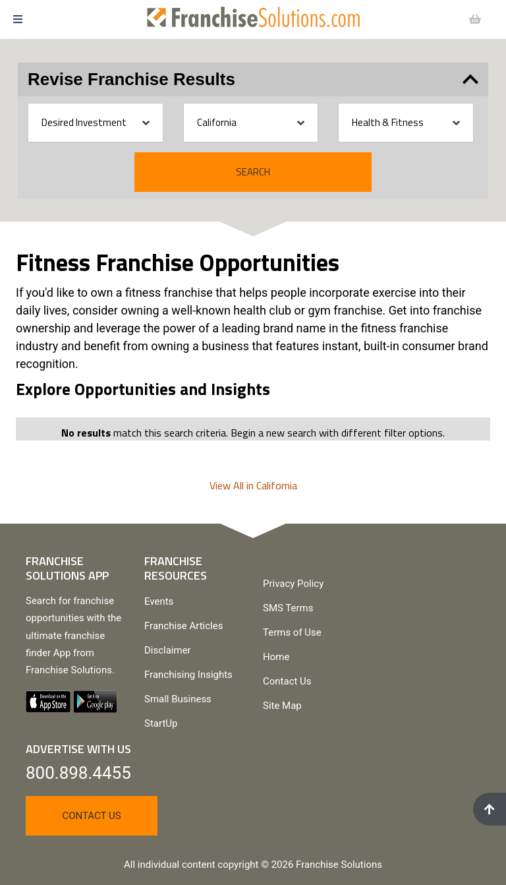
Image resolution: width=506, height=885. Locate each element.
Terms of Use (292, 632)
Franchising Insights (188, 675)
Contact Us (287, 681)
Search (253, 171)
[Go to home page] (253, 17)
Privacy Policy (293, 584)
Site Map (282, 706)
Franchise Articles (183, 626)
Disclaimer (167, 650)
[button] (59, 19)
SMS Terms (288, 608)
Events (158, 601)
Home (276, 657)
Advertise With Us (78, 749)
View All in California (253, 485)
